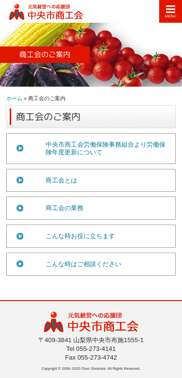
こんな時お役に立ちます (80, 236)
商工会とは (61, 180)
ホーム (14, 98)
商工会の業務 (64, 208)
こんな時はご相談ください (83, 264)
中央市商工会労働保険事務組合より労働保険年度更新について (105, 148)
